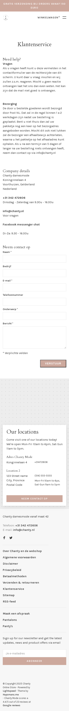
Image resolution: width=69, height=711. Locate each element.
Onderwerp (10, 309)
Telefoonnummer (13, 294)
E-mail (7, 280)
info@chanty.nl (46, 153)
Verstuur (53, 363)
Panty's (8, 626)
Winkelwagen (49, 17)
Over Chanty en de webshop (22, 551)
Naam (7, 252)
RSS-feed (9, 601)
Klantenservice (13, 589)
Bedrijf (7, 266)
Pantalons (10, 620)
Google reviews (11, 705)
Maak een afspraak (16, 613)
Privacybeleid (12, 570)
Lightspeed (9, 690)
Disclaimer (10, 563)
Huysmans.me (11, 694)
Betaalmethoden (14, 576)
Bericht (8, 323)
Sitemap (9, 595)
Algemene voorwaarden (19, 557)
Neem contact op (34, 498)
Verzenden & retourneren (21, 582)
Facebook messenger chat (21, 224)
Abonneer (34, 661)
